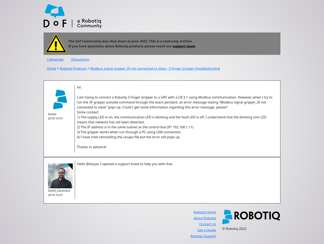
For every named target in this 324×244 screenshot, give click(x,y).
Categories (55, 59)
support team (184, 46)
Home (51, 68)
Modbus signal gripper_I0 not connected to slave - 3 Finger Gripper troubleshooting (155, 68)
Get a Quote (206, 230)
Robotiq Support (203, 236)
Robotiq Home (205, 212)
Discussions (80, 59)
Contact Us (207, 224)
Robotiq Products (73, 68)
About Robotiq (205, 218)
